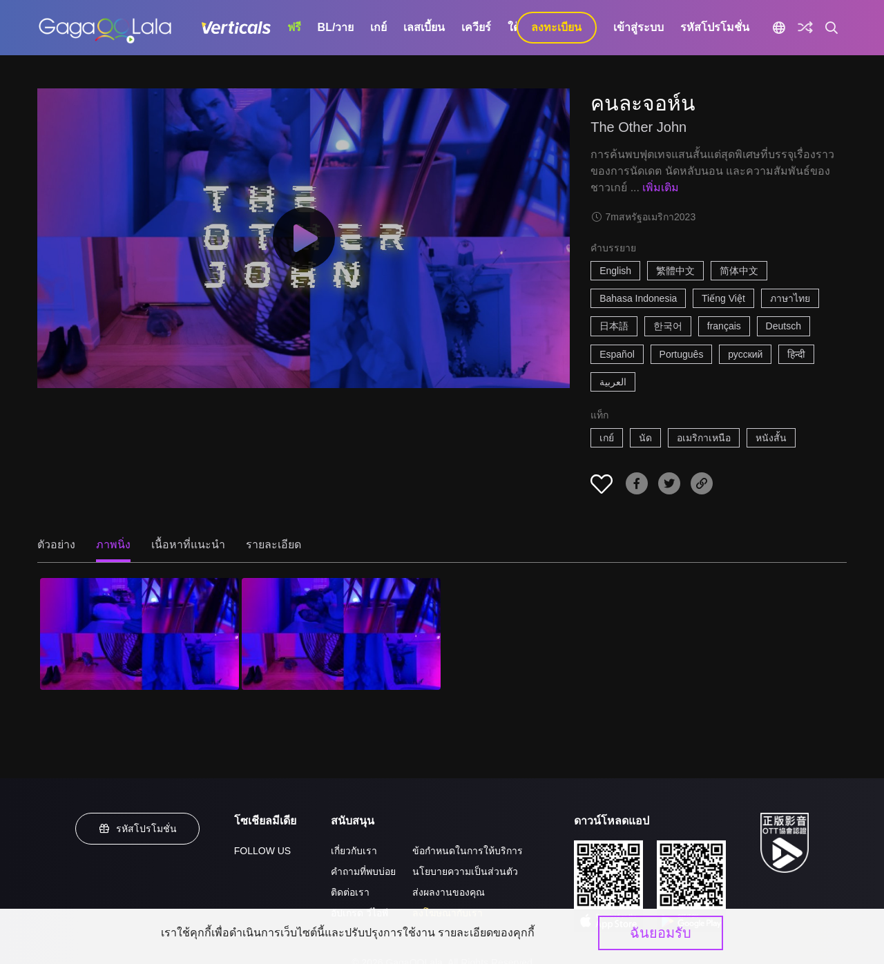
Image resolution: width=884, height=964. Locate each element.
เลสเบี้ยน (424, 27)
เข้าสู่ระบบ (638, 27)
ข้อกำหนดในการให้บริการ (467, 850)
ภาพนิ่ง (113, 544)
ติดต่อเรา (350, 892)
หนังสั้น (771, 437)
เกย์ (378, 27)
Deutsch (783, 325)
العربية (612, 381)
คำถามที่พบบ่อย (363, 871)
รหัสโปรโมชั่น (714, 27)
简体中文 (739, 270)
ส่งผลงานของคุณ (448, 892)
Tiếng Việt (723, 298)
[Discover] (805, 28)
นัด (645, 437)
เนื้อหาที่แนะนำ (188, 544)
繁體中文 (675, 270)
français (724, 325)
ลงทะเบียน (556, 27)
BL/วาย (336, 27)
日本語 (613, 325)
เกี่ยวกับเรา (354, 850)
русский (745, 354)
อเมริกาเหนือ (704, 437)
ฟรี (294, 27)
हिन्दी (796, 354)
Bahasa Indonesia (638, 298)
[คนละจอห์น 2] (341, 634)
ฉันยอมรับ (660, 933)
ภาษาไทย (790, 298)
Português (682, 354)
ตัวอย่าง (56, 544)
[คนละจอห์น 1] (139, 634)
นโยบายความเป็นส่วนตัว (465, 871)
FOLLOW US (262, 850)
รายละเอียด (273, 544)
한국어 (667, 325)
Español (617, 354)
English (615, 270)
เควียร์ (476, 27)
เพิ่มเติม (660, 187)
